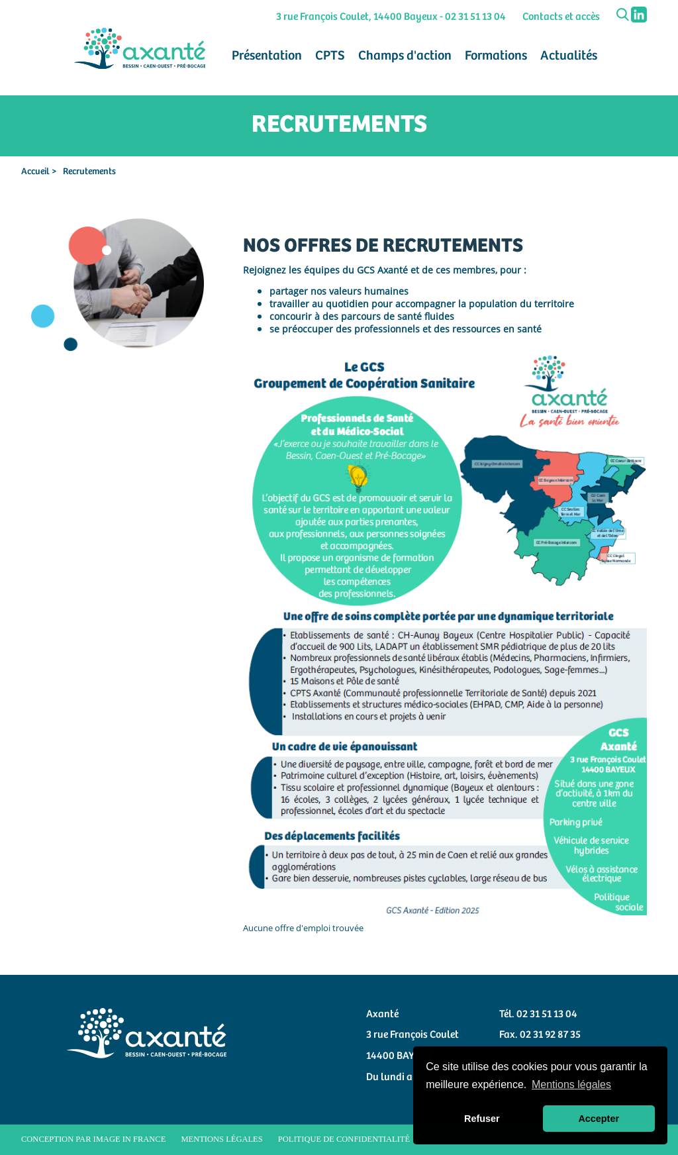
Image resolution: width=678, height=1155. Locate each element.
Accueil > (38, 171)
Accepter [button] (598, 1118)
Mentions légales (221, 1139)
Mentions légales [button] (571, 1084)
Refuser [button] (482, 1118)
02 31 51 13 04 (475, 17)
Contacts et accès (561, 17)
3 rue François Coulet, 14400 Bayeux (357, 17)
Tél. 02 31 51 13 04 (538, 1014)
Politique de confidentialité (344, 1139)
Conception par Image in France (93, 1139)
